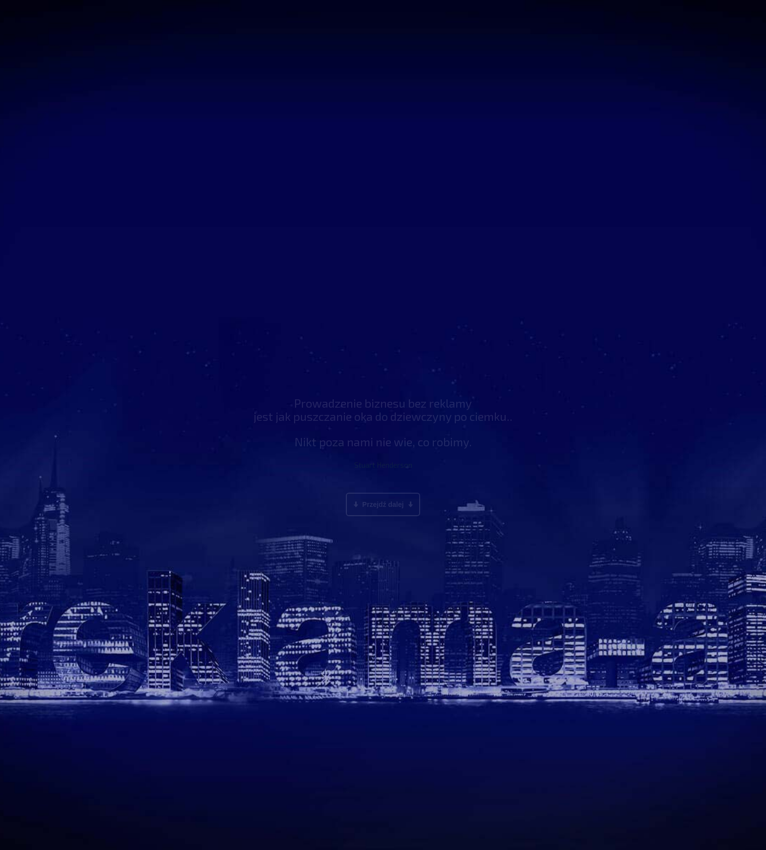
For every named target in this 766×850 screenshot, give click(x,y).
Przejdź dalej (383, 504)
